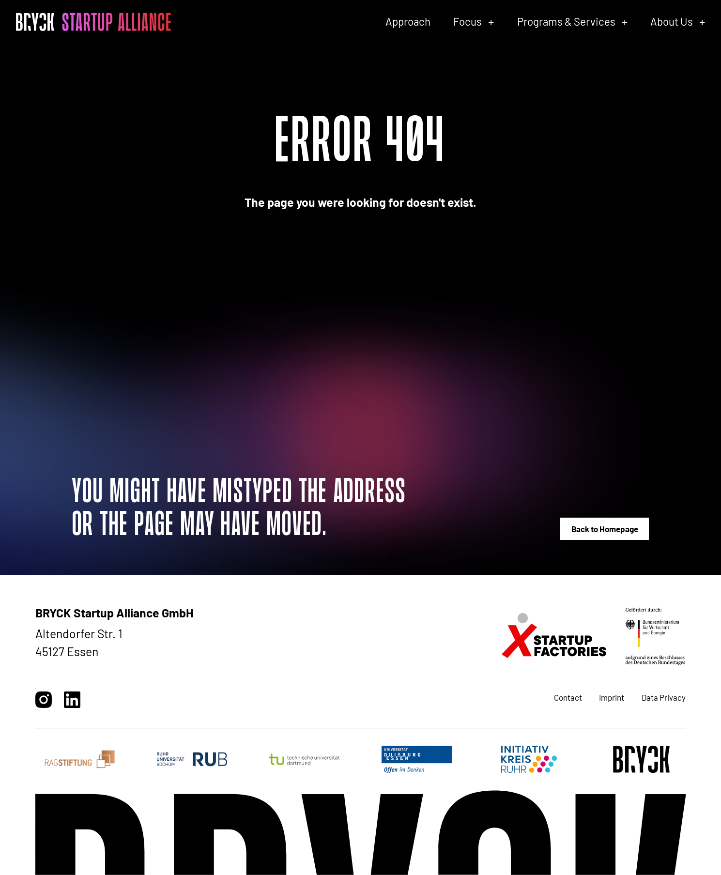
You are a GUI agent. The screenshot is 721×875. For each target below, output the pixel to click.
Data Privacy (664, 697)
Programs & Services (566, 21)
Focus (467, 21)
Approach (407, 21)
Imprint (611, 697)
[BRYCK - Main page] (93, 22)
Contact (568, 697)
